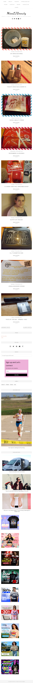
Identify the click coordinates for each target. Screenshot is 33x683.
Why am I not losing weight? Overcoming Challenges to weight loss (17, 511)
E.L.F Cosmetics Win (16, 253)
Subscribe (16, 374)
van (15, 384)
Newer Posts (6, 327)
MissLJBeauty (16, 13)
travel (11, 384)
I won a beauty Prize (16, 120)
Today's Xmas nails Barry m (16, 87)
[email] (16, 371)
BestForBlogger (22, 681)
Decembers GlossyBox (16, 153)
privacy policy (4, 336)
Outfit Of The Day (16, 219)
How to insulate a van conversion (17, 471)
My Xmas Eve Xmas (16, 53)
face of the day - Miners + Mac (16, 319)
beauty (3, 384)
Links (2, 337)
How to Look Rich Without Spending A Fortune (17, 491)
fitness (7, 384)
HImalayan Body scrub (16, 286)
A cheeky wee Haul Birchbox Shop (16, 186)
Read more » (16, 56)
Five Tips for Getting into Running (16, 447)
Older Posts (27, 327)
